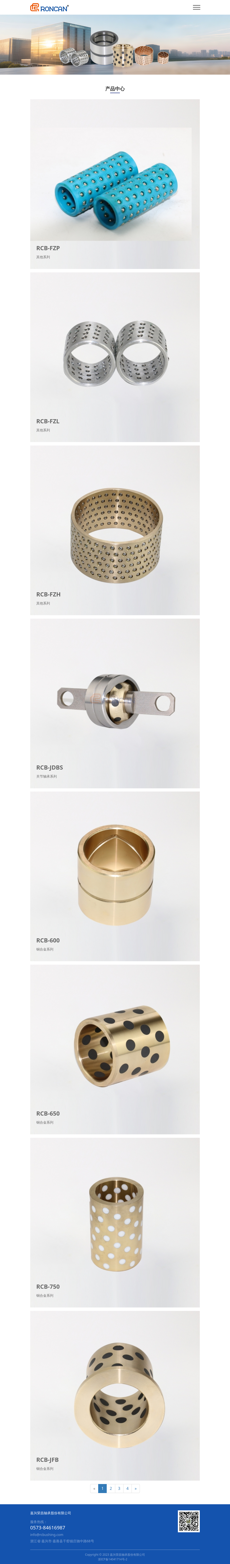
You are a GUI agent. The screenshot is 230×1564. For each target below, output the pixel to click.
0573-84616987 (47, 1527)
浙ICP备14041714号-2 (112, 1559)
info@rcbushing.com (46, 1534)
